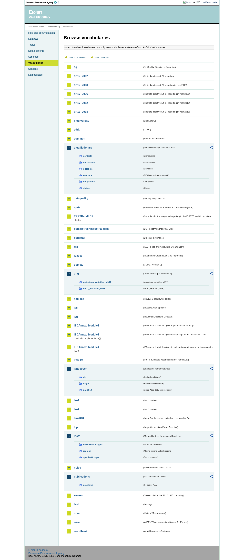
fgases (78, 255)
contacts (87, 156)
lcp (76, 427)
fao (76, 246)
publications (82, 476)
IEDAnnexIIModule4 (86, 347)
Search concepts (102, 57)
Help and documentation (41, 32)
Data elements (36, 50)
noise (77, 467)
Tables (31, 44)
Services (33, 68)
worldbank (80, 531)
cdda (77, 129)
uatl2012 (87, 390)
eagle (86, 383)
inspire (78, 359)
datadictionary (83, 147)
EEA (42, 2)
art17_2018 (81, 111)
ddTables (88, 169)
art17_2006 (81, 93)
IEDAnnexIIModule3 (86, 334)
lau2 (76, 409)
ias (76, 307)
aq (75, 67)
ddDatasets (89, 162)
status (86, 188)
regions (87, 451)
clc (84, 377)
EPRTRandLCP (83, 216)
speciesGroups (91, 457)
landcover (80, 368)
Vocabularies (35, 63)
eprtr (77, 207)
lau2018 (79, 418)
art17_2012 (81, 102)
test (76, 504)
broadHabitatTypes (93, 444)
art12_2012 (81, 76)
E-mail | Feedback (38, 550)
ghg (76, 273)
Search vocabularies (77, 57)
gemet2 (78, 264)
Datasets (33, 38)
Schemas (33, 56)
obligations (89, 181)
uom (77, 513)
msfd (77, 436)
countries (88, 485)
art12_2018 (81, 85)
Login (188, 2)
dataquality (81, 198)
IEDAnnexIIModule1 (86, 325)
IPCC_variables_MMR (94, 288)
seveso (78, 495)
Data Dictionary (53, 26)
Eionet (41, 26)
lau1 (76, 400)
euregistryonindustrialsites (91, 228)
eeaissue (87, 175)
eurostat (79, 237)
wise (77, 522)
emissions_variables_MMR (97, 282)
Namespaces (35, 74)
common (79, 138)
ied (76, 316)
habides (79, 298)
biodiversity (81, 120)
